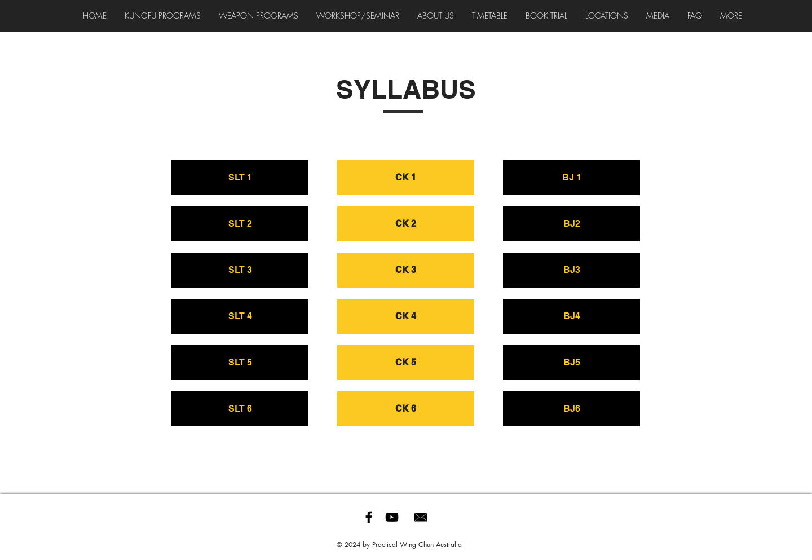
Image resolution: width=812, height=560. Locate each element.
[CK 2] (405, 223)
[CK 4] (405, 316)
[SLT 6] (239, 408)
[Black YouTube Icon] (392, 517)
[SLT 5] (239, 362)
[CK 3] (405, 270)
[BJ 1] (571, 177)
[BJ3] (571, 270)
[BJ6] (571, 408)
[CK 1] (405, 177)
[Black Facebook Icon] (369, 517)
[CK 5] (405, 362)
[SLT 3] (239, 270)
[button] (357, 16)
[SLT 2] (239, 223)
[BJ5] (571, 362)
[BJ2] (571, 223)
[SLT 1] (239, 177)
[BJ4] (571, 316)
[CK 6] (405, 408)
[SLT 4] (239, 316)
